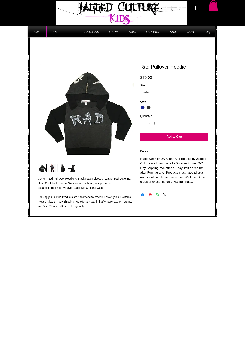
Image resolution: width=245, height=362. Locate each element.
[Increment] (155, 123)
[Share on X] (164, 195)
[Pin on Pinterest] (150, 195)
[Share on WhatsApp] (157, 195)
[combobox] (174, 92)
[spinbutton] (149, 123)
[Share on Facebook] (142, 195)
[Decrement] (143, 123)
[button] (213, 5)
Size (142, 85)
